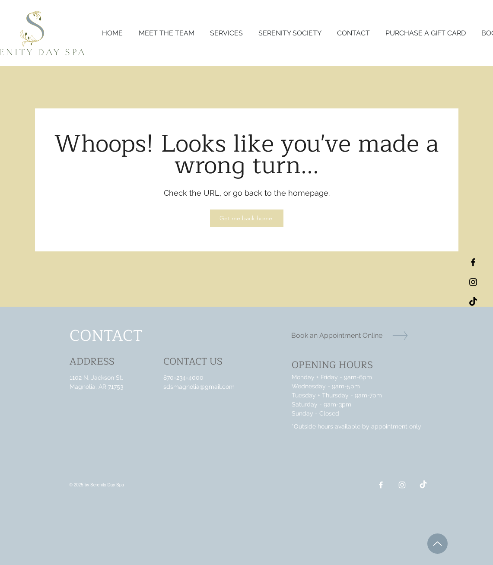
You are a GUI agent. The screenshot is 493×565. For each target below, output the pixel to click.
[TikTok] (473, 302)
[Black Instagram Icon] (473, 282)
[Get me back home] (246, 218)
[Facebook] (380, 484)
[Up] (437, 543)
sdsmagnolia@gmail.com (199, 386)
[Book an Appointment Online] (336, 336)
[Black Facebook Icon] (473, 262)
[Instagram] (402, 484)
